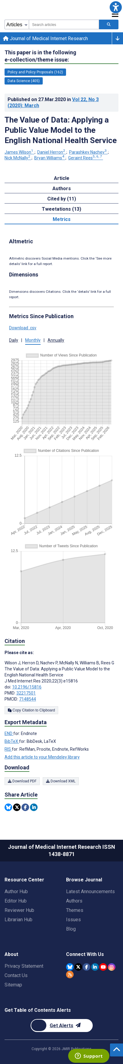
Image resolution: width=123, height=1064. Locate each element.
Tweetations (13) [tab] (61, 209)
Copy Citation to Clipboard (31, 710)
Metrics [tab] (62, 219)
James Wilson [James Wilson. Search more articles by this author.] (19, 152)
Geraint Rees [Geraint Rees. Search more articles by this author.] (85, 157)
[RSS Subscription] (70, 974)
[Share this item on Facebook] (25, 807)
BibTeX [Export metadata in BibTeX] (12, 741)
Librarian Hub (18, 919)
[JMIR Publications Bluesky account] (70, 967)
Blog (71, 929)
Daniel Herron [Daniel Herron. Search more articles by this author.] (51, 152)
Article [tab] (61, 178)
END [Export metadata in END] (9, 733)
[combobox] (64, 24)
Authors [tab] (61, 188)
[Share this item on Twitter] (17, 807)
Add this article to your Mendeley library (42, 757)
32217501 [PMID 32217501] (26, 693)
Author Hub (16, 891)
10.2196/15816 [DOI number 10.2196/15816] (27, 687)
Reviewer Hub (19, 910)
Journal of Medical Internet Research (45, 38)
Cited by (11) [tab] (61, 199)
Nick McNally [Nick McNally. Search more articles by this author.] (18, 157)
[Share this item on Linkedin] (34, 807)
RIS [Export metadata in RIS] (8, 749)
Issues (73, 919)
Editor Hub (16, 901)
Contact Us (16, 975)
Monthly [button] (33, 340)
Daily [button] (13, 340)
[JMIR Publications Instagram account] (111, 967)
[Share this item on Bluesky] (8, 807)
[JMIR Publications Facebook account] (86, 967)
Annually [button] (56, 340)
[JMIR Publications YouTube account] (103, 967)
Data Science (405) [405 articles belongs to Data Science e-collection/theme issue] (24, 81)
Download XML (60, 781)
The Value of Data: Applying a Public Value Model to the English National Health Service (61, 130)
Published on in (53, 102)
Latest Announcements (90, 891)
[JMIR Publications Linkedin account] (95, 967)
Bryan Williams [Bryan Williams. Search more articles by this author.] (49, 157)
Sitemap (13, 985)
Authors (74, 901)
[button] (115, 7)
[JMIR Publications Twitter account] (78, 967)
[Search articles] (108, 24)
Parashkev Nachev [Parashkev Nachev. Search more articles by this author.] (88, 152)
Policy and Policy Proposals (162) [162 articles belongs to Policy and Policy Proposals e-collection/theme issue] (35, 72)
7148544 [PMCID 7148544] (27, 699)
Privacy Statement (24, 966)
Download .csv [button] (22, 327)
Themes (74, 910)
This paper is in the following (40, 56)
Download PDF (22, 781)
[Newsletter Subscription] (62, 1025)
